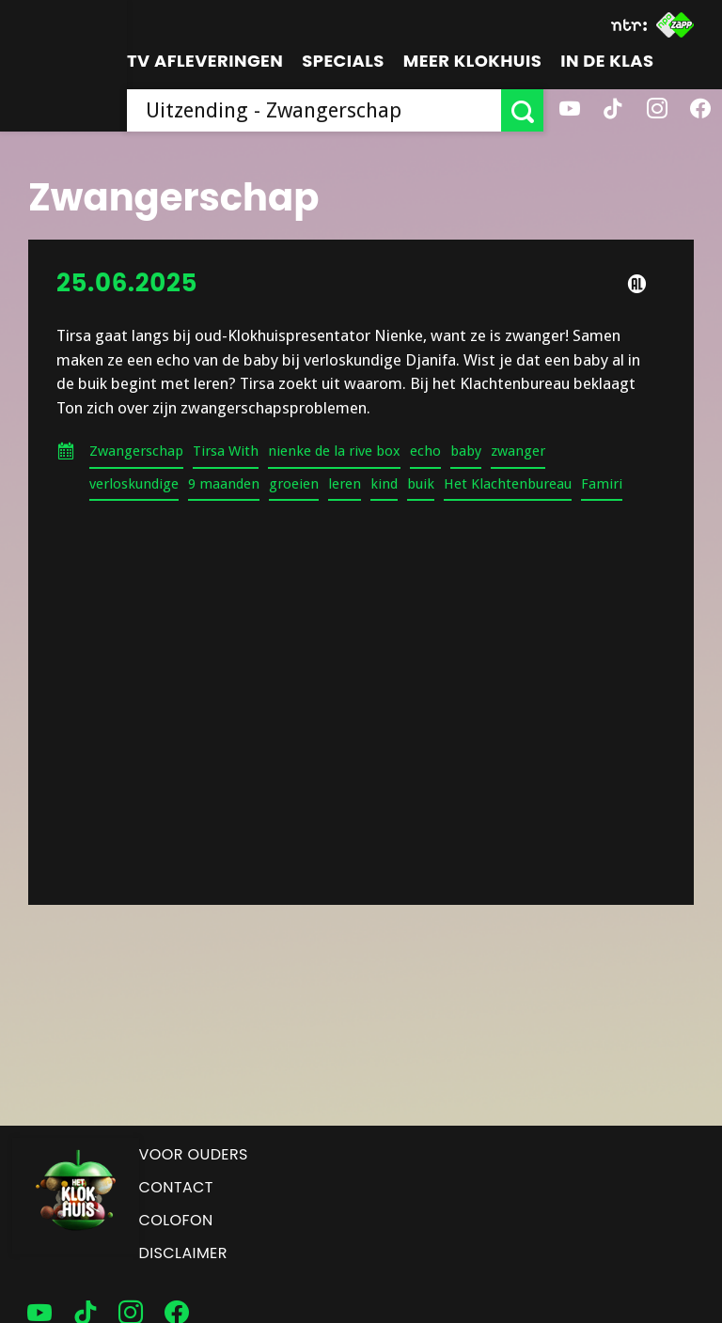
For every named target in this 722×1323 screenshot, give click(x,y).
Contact (176, 1187)
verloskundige (134, 483)
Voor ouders (193, 1154)
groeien (294, 483)
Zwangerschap (136, 451)
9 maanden (223, 483)
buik (420, 483)
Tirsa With (226, 451)
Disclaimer (183, 1253)
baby (465, 451)
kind (384, 483)
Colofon (176, 1220)
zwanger (518, 451)
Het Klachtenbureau (508, 483)
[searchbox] (314, 110)
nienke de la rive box (334, 451)
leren (344, 483)
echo (425, 451)
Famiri (601, 483)
